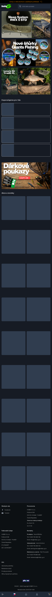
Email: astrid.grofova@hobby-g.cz (37, 548)
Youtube (7, 513)
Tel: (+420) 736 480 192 (33, 537)
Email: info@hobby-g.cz (34, 539)
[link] (26, 594)
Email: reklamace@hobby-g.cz (35, 557)
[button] (26, 109)
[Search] (34, 6)
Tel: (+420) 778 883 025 (33, 554)
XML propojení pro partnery (9, 574)
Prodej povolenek (7, 571)
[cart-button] (49, 594)
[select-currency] (14, 594)
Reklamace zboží (6, 568)
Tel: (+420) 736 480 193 (33, 546)
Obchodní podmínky (7, 566)
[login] (37, 594)
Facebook (7, 510)
